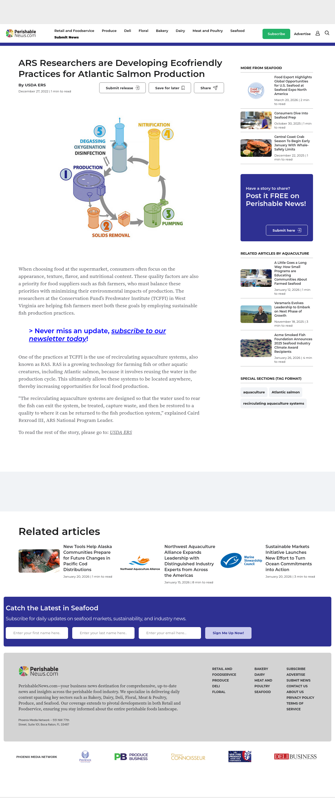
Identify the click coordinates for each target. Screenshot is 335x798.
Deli (127, 31)
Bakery (162, 31)
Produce (109, 31)
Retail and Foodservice (74, 31)
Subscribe (276, 34)
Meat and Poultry (208, 31)
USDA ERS (35, 84)
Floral (143, 31)
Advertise (302, 34)
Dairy (180, 31)
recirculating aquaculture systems (273, 403)
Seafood (237, 31)
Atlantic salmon (286, 392)
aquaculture (254, 392)
